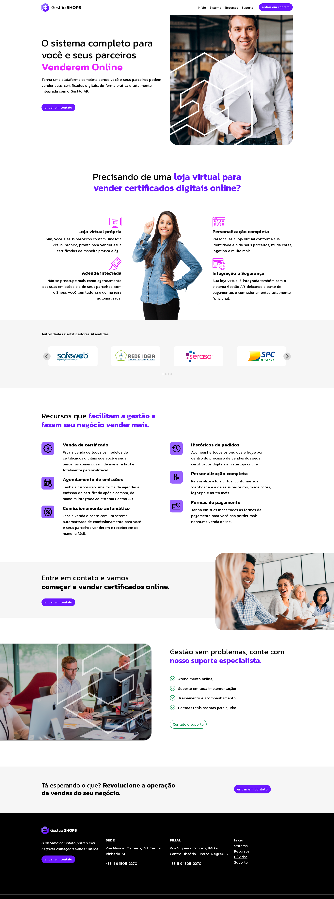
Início (202, 7)
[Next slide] (287, 356)
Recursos (231, 7)
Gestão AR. (80, 91)
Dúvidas (240, 856)
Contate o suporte (188, 724)
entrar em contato (276, 7)
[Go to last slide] (47, 356)
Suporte (247, 7)
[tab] (163, 374)
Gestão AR (236, 286)
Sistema (215, 7)
